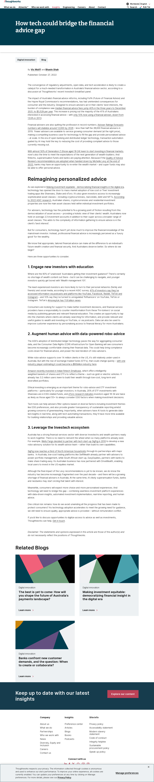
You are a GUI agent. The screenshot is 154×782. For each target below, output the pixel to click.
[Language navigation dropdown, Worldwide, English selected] (136, 3)
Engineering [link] (69, 10)
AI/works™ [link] (23, 10)
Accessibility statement (101, 735)
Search (133, 10)
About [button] (92, 10)
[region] (77, 773)
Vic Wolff (36, 76)
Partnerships (46, 738)
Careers (44, 756)
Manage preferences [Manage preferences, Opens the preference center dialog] (127, 773)
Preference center (74, 731)
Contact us (45, 760)
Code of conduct (98, 745)
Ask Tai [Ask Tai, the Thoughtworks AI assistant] (146, 10)
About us (44, 731)
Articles (68, 735)
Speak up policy (97, 759)
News (43, 746)
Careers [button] (82, 10)
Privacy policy (96, 731)
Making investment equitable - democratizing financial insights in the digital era (85, 194)
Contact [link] (102, 10)
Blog (43, 67)
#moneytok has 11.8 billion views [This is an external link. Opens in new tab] (64, 307)
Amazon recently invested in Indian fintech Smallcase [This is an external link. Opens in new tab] (54, 378)
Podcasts (69, 746)
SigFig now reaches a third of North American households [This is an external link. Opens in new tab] (57, 458)
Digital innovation (26, 67)
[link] (123, 701)
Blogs (67, 738)
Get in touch (59, 528)
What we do (46, 735)
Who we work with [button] (40, 10)
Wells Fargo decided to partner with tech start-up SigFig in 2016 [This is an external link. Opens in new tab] (73, 448)
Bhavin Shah (52, 76)
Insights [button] (56, 10)
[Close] (148, 767)
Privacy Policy (64, 777)
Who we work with (49, 742)
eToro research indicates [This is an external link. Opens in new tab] (80, 401)
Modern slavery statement (97, 740)
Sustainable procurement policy (99, 754)
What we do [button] (9, 10)
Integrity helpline (97, 749)
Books (68, 742)
